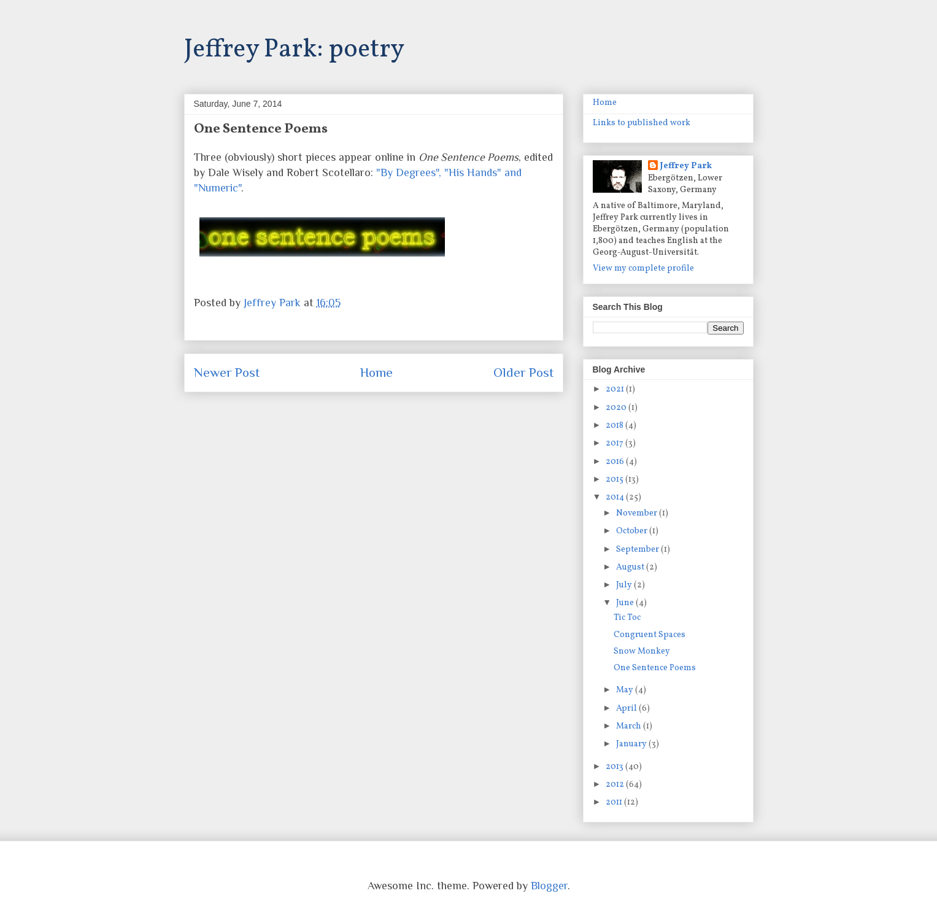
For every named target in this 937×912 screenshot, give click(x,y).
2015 (615, 479)
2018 (615, 425)
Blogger (549, 885)
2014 (616, 497)
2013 (615, 767)
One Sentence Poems (655, 668)
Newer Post (227, 372)
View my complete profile (643, 268)
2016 (616, 462)
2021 (616, 389)
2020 (617, 408)
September (638, 549)
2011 (615, 802)
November (637, 513)
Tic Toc (627, 618)
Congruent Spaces (649, 635)
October (632, 531)
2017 (615, 443)
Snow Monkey (642, 651)
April (627, 708)
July (625, 585)
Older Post (523, 372)
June (626, 603)
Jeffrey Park (686, 166)
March (629, 726)
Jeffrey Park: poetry (294, 50)
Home (376, 372)
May (625, 690)
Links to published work (641, 123)
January (632, 744)
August (631, 567)
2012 (616, 784)
